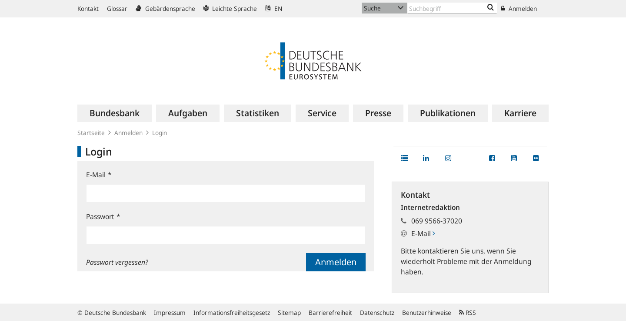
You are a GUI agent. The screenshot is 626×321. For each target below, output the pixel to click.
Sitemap (289, 312)
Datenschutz (377, 312)
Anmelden (519, 8)
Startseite (91, 132)
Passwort (103, 216)
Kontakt (88, 8)
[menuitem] (114, 113)
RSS (467, 312)
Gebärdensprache (165, 8)
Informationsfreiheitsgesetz (231, 312)
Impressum (170, 312)
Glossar (117, 8)
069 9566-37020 (436, 221)
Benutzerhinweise (426, 312)
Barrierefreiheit (330, 312)
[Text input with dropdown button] (452, 8)
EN (273, 8)
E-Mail (99, 174)
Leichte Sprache (230, 8)
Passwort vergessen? (117, 262)
